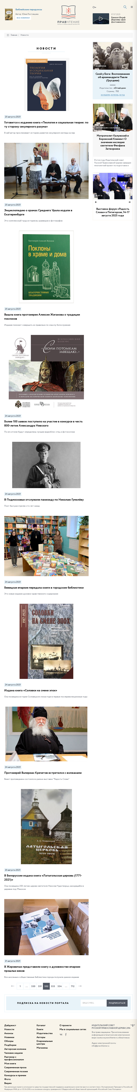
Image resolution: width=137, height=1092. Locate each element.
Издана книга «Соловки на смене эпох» (30, 690)
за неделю (105, 95)
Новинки (101, 66)
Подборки (10, 1045)
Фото (99, 196)
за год (122, 95)
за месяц (115, 95)
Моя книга (10, 1063)
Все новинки (23, 18)
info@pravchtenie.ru (100, 1046)
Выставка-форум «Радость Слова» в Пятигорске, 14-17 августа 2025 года (112, 212)
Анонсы (8, 1033)
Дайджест (10, 1025)
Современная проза (15, 1067)
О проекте (65, 1025)
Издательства (45, 1033)
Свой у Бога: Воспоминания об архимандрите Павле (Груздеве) (113, 77)
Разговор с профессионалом (14, 1058)
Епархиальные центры (45, 1042)
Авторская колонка (15, 1049)
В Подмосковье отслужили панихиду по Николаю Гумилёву (44, 499)
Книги (40, 1029)
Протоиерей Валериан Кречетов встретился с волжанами (43, 772)
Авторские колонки (108, 128)
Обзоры (8, 1041)
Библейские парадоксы (28, 9)
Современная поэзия (16, 1071)
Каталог (41, 1025)
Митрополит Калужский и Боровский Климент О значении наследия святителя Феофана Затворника (113, 142)
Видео (8, 1083)
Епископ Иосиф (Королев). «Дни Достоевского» (118, 20)
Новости (9, 1029)
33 (127, 176)
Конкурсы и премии (15, 1075)
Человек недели (13, 1053)
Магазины (42, 1048)
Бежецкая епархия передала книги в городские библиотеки (44, 587)
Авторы (41, 1037)
